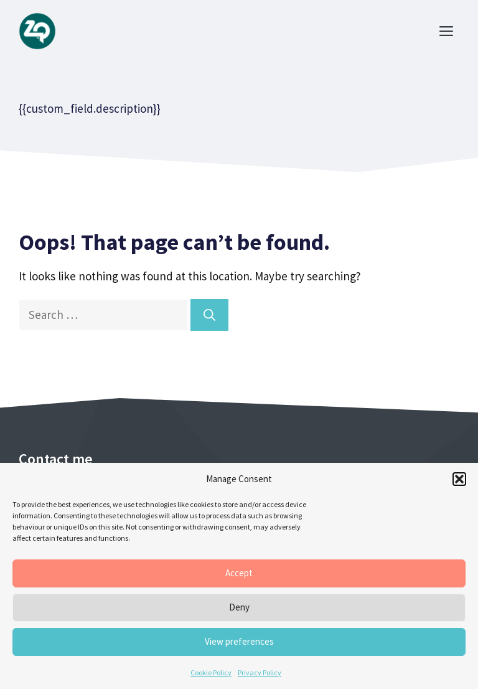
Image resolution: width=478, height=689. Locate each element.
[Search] (209, 315)
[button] (459, 479)
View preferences (239, 641)
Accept (239, 573)
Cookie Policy (211, 672)
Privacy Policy (259, 672)
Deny (239, 607)
